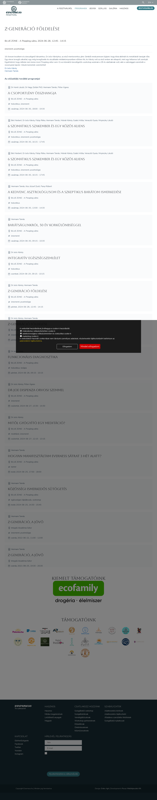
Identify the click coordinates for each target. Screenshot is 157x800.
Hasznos (123, 8)
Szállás (101, 8)
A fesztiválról (62, 8)
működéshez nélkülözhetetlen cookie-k (37, 331)
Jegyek (91, 8)
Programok (78, 8)
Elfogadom (67, 346)
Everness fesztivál (8, 2)
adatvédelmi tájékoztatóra (31, 341)
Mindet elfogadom (90, 346)
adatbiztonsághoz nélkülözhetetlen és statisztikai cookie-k (45, 333)
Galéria (112, 8)
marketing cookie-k (29, 336)
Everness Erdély (23, 2)
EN (151, 2)
